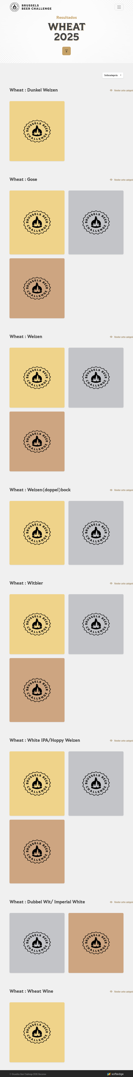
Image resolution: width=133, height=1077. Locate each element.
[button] (66, 51)
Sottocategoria (111, 75)
